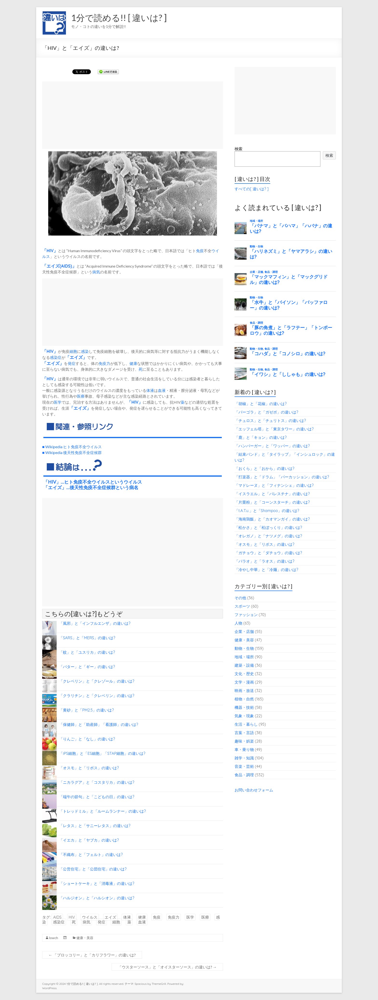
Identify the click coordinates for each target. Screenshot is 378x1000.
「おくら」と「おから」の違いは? (264, 468)
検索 (238, 148)
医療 (81, 396)
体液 (150, 390)
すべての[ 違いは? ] (252, 188)
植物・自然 (244, 699)
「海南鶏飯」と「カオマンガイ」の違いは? (272, 519)
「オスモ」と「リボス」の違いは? (89, 767)
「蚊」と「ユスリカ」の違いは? (87, 652)
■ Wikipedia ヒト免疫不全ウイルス (72, 446)
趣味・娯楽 (244, 741)
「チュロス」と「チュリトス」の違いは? (270, 420)
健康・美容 (84, 938)
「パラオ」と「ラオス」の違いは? (264, 561)
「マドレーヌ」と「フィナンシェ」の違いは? (274, 485)
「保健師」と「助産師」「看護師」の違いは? (98, 724)
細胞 (73, 351)
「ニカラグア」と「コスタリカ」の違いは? (96, 782)
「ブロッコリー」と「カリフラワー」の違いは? (92, 955)
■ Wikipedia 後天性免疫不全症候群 (72, 452)
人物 (238, 623)
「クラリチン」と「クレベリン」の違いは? (96, 695)
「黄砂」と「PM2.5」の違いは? (86, 710)
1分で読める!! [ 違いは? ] (119, 17)
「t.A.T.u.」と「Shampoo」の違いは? (267, 510)
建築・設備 (244, 665)
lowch (53, 938)
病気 (96, 272)
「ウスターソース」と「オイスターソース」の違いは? (167, 967)
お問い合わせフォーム (254, 790)
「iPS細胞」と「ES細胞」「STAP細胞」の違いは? (102, 753)
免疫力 (104, 363)
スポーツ (242, 606)
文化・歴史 (244, 673)
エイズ (53, 266)
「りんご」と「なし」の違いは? (87, 739)
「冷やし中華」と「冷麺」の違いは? (266, 569)
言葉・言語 (244, 732)
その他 (240, 597)
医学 (57, 402)
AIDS (65, 266)
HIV (50, 250)
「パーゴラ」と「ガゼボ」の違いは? (266, 412)
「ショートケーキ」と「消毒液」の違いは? (96, 883)
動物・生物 (244, 648)
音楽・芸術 (244, 766)
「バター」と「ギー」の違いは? (87, 666)
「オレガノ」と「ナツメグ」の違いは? (268, 535)
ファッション (246, 614)
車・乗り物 (244, 749)
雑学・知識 (244, 758)
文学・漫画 (244, 682)
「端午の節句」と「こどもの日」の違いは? (96, 796)
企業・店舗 (244, 631)
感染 (85, 351)
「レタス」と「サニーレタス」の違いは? (94, 825)
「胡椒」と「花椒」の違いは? (261, 403)
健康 (133, 363)
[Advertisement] (132, 115)
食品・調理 (244, 774)
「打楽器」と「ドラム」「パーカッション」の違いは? (282, 476)
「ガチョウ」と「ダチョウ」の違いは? (268, 552)
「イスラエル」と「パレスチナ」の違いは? (272, 493)
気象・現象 (244, 715)
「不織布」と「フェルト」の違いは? (91, 854)
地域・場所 (244, 656)
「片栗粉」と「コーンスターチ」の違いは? (272, 502)
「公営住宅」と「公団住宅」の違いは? (93, 869)
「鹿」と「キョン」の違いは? (261, 437)
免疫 (200, 250)
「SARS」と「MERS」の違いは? (87, 637)
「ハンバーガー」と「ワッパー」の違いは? (272, 445)
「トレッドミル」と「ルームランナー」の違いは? (102, 811)
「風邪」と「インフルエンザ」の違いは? (94, 623)
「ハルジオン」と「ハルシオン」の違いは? (96, 897)
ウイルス (89, 917)
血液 (162, 390)
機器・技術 (244, 707)
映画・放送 (244, 690)
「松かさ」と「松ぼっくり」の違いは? (268, 527)
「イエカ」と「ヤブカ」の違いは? (89, 840)
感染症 (55, 357)
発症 (71, 363)
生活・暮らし (246, 724)
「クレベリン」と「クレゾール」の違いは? (96, 681)
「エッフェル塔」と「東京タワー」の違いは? (274, 429)
